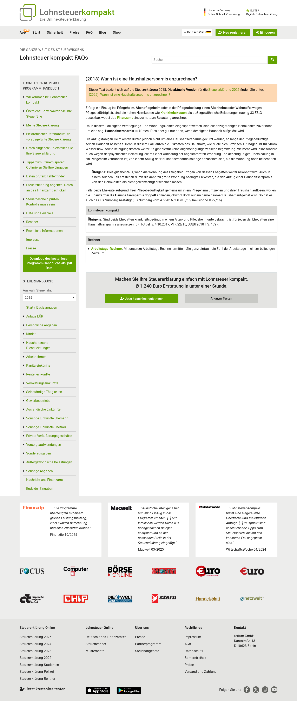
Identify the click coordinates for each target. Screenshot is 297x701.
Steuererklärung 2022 (35, 658)
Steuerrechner (96, 644)
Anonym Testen (221, 298)
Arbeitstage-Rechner (106, 249)
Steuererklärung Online (37, 628)
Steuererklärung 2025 (223, 90)
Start (36, 32)
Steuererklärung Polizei (37, 672)
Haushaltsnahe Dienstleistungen (38, 345)
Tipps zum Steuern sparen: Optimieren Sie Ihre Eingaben (47, 165)
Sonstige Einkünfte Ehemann (47, 418)
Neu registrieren (232, 32)
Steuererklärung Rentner (37, 679)
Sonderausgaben (38, 453)
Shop (117, 32)
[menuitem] (197, 32)
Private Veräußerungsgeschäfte (49, 436)
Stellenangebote (147, 651)
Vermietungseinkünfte (42, 383)
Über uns (142, 628)
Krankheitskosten (173, 113)
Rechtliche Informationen (44, 231)
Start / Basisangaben (41, 307)
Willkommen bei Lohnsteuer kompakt (46, 99)
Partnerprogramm (148, 644)
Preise (75, 32)
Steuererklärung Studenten (39, 665)
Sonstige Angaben (39, 471)
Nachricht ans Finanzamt (44, 480)
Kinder (30, 334)
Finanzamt (125, 118)
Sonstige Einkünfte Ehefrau (46, 427)
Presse (31, 248)
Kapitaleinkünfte (38, 365)
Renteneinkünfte (38, 374)
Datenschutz (194, 651)
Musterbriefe (95, 651)
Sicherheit (55, 32)
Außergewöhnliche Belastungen (49, 462)
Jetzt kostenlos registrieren (141, 299)
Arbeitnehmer (36, 357)
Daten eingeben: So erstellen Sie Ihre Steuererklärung (49, 150)
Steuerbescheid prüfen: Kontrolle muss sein (43, 202)
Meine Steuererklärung (42, 125)
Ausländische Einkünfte (43, 409)
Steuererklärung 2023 (35, 651)
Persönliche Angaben (41, 325)
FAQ (89, 32)
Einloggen (265, 32)
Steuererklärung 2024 (35, 644)
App (23, 32)
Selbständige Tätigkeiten (44, 392)
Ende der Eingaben (39, 489)
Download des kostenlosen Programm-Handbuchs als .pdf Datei (49, 263)
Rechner (32, 222)
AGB (188, 644)
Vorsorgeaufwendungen (43, 445)
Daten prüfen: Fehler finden (46, 176)
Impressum (34, 240)
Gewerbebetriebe (38, 401)
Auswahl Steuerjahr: (37, 290)
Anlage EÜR (34, 316)
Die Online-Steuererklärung (63, 19)
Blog (102, 32)
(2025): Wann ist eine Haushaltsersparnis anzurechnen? (129, 95)
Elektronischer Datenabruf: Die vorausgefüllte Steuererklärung (48, 136)
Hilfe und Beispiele (39, 213)
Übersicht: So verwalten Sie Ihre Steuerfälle (49, 113)
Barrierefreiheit (195, 658)
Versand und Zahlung (201, 672)
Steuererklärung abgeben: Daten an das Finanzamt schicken (49, 187)
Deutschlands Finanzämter (106, 637)
